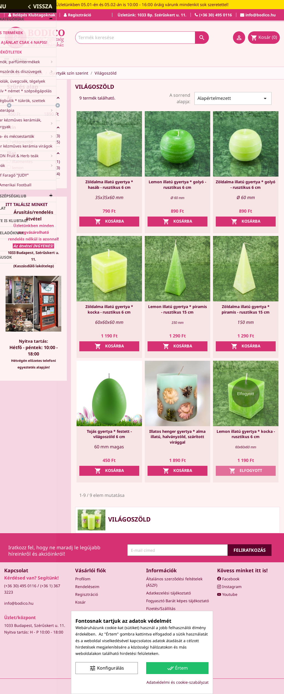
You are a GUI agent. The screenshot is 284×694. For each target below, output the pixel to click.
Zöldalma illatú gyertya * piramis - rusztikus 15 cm (246, 309)
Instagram (229, 586)
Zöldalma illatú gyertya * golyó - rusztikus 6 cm (245, 184)
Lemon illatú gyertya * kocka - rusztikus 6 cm (246, 434)
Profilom (82, 578)
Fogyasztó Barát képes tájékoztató (177, 600)
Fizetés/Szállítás (161, 608)
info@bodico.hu (19, 603)
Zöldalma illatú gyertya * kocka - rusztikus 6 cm (109, 309)
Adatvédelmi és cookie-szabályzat (177, 682)
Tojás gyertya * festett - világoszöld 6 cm (109, 434)
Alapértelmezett (232, 98)
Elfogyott (245, 470)
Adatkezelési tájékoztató (168, 593)
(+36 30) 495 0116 (20, 585)
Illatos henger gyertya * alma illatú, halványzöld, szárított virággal (177, 437)
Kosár (80, 602)
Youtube (227, 594)
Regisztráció (86, 594)
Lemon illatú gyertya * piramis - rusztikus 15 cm (177, 309)
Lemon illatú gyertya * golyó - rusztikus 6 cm (177, 184)
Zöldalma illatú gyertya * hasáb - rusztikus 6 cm (109, 184)
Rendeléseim (87, 586)
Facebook (228, 578)
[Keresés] (142, 37)
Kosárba (109, 221)
